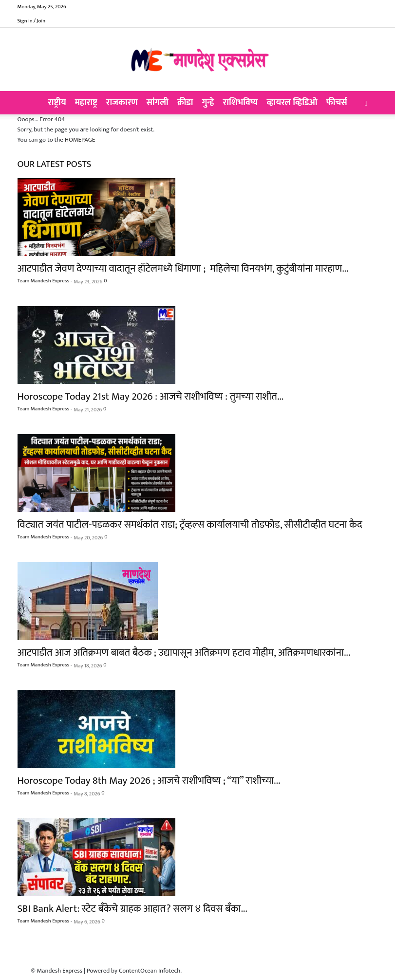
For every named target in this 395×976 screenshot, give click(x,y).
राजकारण (122, 102)
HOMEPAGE (80, 139)
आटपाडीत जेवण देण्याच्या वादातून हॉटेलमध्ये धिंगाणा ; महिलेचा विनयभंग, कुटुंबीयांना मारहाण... (183, 268)
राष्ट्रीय (57, 102)
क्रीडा (185, 102)
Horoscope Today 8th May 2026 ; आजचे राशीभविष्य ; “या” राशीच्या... (149, 780)
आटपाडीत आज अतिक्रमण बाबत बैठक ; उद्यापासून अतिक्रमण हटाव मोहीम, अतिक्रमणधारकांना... (184, 652)
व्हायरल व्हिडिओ (291, 102)
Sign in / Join (32, 21)
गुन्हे (208, 102)
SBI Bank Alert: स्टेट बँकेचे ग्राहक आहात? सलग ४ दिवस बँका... (132, 908)
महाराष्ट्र (86, 102)
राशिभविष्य (240, 102)
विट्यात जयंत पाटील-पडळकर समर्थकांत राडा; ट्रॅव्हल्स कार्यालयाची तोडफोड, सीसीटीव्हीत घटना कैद (190, 524)
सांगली (158, 102)
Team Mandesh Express (43, 280)
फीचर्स (336, 102)
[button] (366, 103)
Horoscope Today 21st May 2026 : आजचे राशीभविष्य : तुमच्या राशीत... (151, 396)
